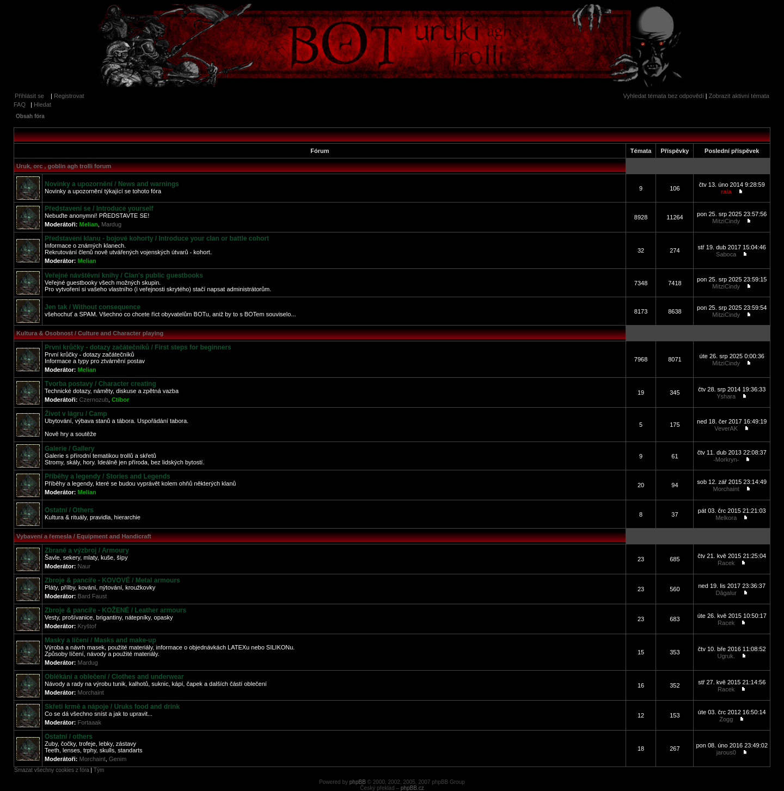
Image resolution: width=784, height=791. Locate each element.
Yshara (726, 396)
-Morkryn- (726, 459)
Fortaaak (89, 722)
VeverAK (726, 428)
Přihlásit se (29, 96)
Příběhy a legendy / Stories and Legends (107, 476)
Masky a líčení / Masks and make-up (100, 640)
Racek (726, 563)
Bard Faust (92, 596)
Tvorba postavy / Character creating (100, 384)
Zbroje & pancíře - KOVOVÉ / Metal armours (112, 580)
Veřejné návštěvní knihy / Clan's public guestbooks (124, 275)
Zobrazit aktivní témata (739, 96)
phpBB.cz (412, 788)
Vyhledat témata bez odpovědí (663, 96)
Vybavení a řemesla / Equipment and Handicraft (83, 536)
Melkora (726, 517)
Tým (99, 770)
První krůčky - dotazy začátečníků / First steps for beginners (138, 347)
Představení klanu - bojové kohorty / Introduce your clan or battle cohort (157, 238)
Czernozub (93, 399)
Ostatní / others (69, 736)
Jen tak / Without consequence (92, 307)
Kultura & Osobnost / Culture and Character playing (89, 333)
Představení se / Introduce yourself (99, 208)
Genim (117, 759)
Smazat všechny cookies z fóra (51, 770)
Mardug (111, 224)
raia (726, 191)
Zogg (726, 719)
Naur (84, 566)
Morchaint (726, 489)
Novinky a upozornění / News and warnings (112, 184)
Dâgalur (726, 593)
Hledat (42, 104)
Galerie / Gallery (69, 448)
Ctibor (120, 399)
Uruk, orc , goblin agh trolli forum (63, 166)
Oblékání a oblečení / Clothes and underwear (114, 676)
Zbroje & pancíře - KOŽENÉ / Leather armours (115, 610)
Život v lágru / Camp (76, 414)
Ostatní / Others (69, 510)
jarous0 (726, 752)
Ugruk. (726, 656)
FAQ (20, 104)
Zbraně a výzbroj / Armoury (87, 550)
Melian (88, 224)
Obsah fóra (30, 116)
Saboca (726, 254)
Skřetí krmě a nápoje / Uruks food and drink (112, 706)
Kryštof (87, 626)
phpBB (358, 782)
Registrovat (69, 96)
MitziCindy (726, 221)
